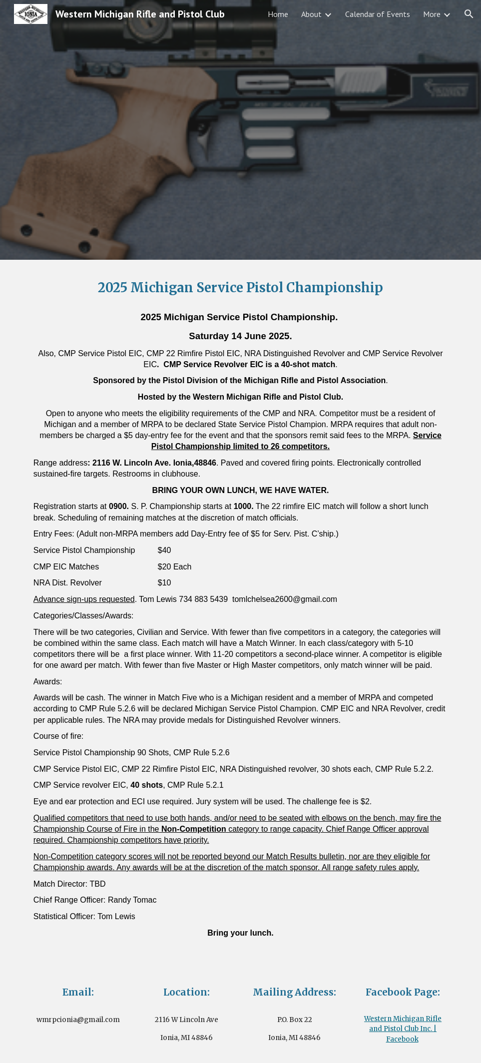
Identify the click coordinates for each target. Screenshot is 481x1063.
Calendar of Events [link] (377, 14)
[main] (240, 288)
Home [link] (278, 14)
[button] (469, 14)
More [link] (432, 14)
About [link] (311, 14)
